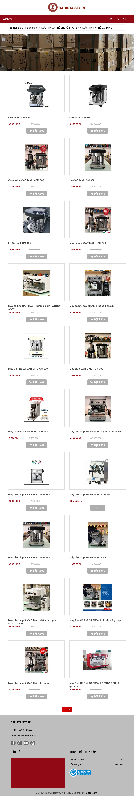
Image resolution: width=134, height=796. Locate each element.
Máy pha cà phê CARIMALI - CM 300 (29, 557)
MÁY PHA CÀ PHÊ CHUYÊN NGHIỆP (60, 27)
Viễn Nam (91, 792)
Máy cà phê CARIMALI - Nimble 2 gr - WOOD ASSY (34, 307)
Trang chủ (16, 27)
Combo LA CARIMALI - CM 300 (26, 180)
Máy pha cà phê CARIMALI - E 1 (87, 557)
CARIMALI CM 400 (19, 117)
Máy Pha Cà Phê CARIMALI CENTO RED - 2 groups (94, 685)
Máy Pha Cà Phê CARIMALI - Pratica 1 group (95, 620)
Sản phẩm (32, 27)
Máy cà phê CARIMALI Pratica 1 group (91, 305)
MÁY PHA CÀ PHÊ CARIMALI (97, 27)
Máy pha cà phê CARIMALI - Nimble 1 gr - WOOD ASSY (32, 622)
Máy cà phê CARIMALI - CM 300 (87, 243)
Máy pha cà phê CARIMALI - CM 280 (90, 494)
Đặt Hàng (36, 130)
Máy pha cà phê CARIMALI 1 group (28, 683)
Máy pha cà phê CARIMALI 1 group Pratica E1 (95, 431)
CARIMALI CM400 (79, 117)
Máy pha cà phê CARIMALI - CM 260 (29, 494)
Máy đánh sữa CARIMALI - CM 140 (28, 431)
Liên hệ (98, 508)
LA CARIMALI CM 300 (82, 180)
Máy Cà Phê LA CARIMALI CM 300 (28, 368)
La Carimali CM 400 (19, 243)
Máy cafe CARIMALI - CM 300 (86, 368)
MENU (7, 19)
